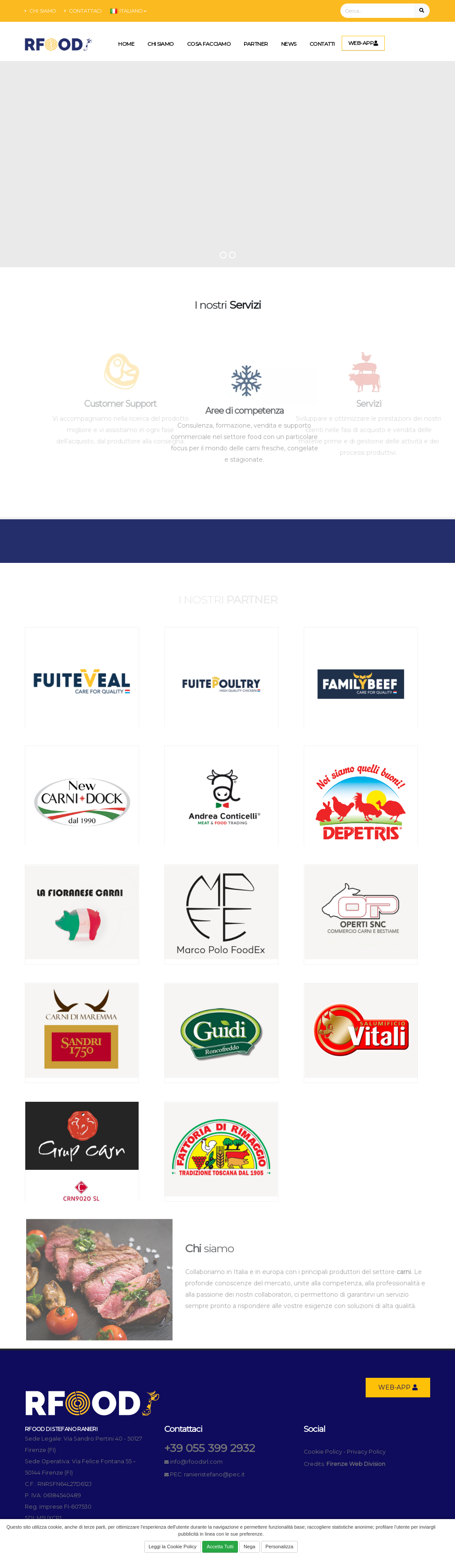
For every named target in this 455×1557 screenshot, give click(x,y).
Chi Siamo (160, 44)
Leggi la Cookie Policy (173, 1546)
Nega (249, 1546)
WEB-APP (363, 43)
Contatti (322, 44)
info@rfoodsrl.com (196, 1461)
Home (126, 44)
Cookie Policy (323, 1451)
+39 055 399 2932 (209, 1448)
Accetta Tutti (220, 1546)
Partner (256, 44)
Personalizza (279, 1546)
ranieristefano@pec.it (214, 1474)
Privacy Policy (366, 1451)
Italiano (128, 11)
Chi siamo (40, 11)
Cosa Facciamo (209, 44)
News (288, 44)
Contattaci (83, 11)
